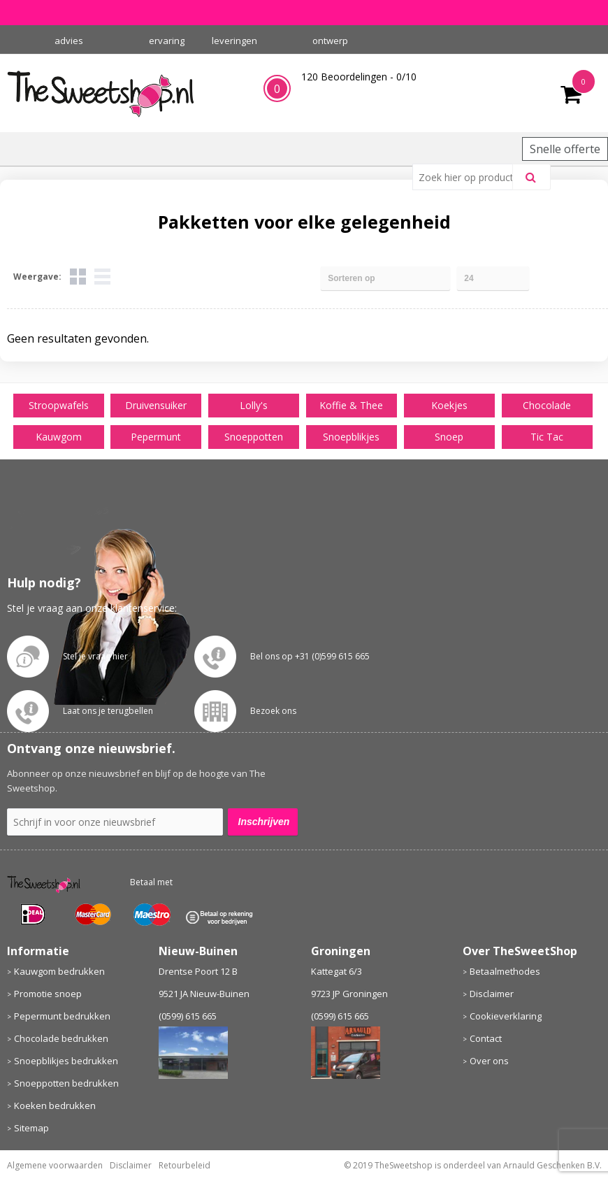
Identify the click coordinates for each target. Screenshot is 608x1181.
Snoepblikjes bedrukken (66, 1060)
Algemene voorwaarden (55, 1165)
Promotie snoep (48, 993)
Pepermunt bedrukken (62, 1016)
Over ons (489, 1060)
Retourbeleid (184, 1165)
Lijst (102, 277)
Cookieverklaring (506, 1016)
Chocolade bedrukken (61, 1038)
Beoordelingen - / (359, 76)
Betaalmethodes (505, 971)
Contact (486, 1038)
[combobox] (468, 177)
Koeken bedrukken (55, 1105)
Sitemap (31, 1128)
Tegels (78, 277)
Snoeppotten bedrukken (66, 1083)
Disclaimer (492, 993)
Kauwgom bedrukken (59, 971)
